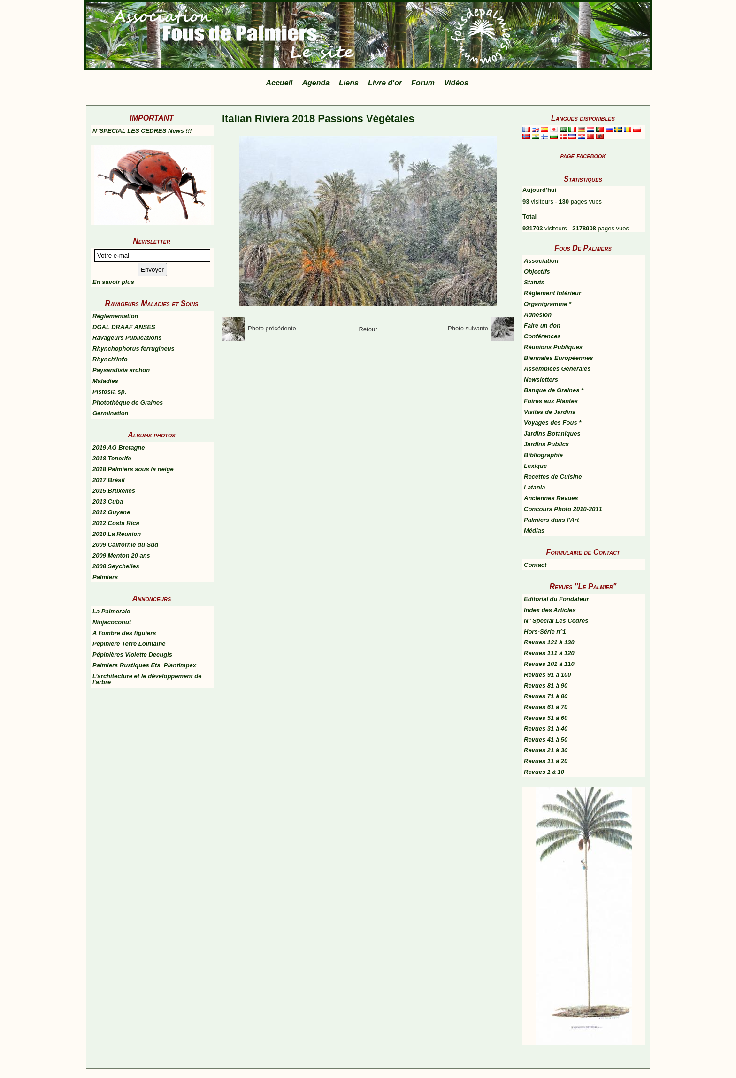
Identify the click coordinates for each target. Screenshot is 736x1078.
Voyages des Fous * (552, 422)
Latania (534, 487)
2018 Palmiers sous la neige (133, 469)
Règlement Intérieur (552, 293)
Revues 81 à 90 (545, 685)
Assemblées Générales (557, 368)
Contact (535, 564)
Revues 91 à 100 (547, 674)
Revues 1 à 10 (544, 771)
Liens (349, 83)
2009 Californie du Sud (125, 544)
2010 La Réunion (116, 533)
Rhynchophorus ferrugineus (133, 348)
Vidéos (456, 83)
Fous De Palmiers (583, 248)
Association (541, 260)
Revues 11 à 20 (545, 761)
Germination (110, 413)
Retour (368, 329)
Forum (423, 83)
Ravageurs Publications (126, 337)
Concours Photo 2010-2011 (563, 508)
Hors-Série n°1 (545, 631)
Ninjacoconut (111, 622)
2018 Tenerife (111, 458)
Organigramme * (547, 303)
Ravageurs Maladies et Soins (152, 303)
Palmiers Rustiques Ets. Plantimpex (144, 665)
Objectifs (537, 271)
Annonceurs (151, 599)
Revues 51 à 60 (545, 717)
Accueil (279, 83)
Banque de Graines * (553, 390)
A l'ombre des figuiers (124, 632)
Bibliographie (543, 455)
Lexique (535, 465)
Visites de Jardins (549, 411)
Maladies (105, 380)
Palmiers (105, 577)
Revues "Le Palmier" (583, 586)
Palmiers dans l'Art (551, 519)
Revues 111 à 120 (549, 653)
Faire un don (542, 325)
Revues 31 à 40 (545, 728)
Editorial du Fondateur (556, 599)
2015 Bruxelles (113, 490)
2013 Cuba (107, 501)
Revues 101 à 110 (549, 663)
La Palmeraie (111, 611)
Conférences (542, 336)
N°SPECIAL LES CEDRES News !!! (142, 130)
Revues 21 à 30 (545, 750)
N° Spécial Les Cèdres (556, 620)
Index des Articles (550, 609)
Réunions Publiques (553, 347)
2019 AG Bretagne (118, 447)
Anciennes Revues (551, 498)
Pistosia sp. (109, 391)
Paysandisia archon (121, 370)
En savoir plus (113, 281)
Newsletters (541, 379)
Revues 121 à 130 (549, 642)
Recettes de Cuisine (553, 476)
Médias (534, 530)
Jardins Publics (546, 444)
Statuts (534, 282)
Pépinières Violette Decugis (132, 654)
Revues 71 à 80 (545, 696)
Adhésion (538, 314)
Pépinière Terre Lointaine (129, 643)
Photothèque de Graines (127, 402)
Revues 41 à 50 (545, 739)
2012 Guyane (111, 512)
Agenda (316, 83)
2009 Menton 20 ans (121, 555)
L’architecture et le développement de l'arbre (146, 679)
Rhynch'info (110, 359)
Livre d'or (385, 83)
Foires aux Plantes (551, 401)
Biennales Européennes (558, 357)
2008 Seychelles (115, 566)
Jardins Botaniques (552, 433)
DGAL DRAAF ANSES (123, 326)
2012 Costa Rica (115, 523)
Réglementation (115, 316)
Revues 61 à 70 (545, 707)
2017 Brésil (108, 479)
